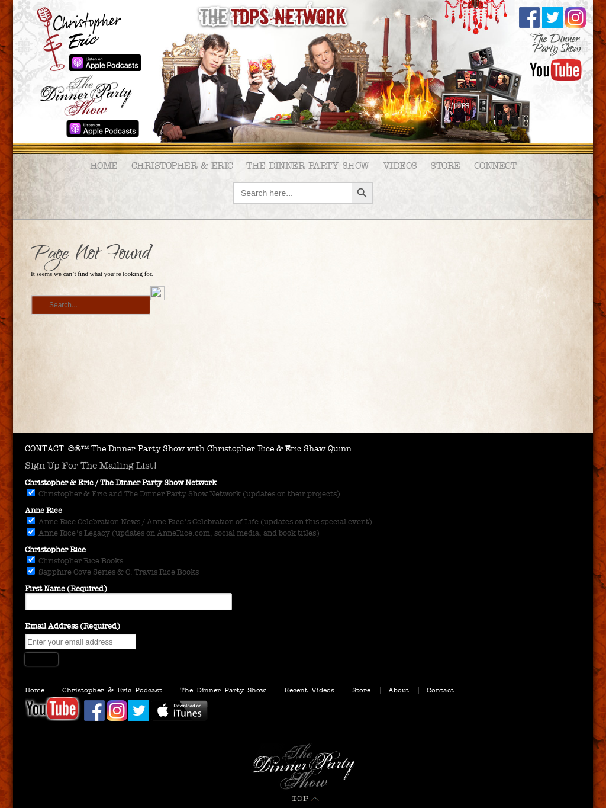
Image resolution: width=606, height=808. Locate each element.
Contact (440, 690)
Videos (400, 165)
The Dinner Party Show (307, 165)
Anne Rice (43, 510)
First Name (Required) (66, 589)
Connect (495, 165)
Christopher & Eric (182, 165)
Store (445, 165)
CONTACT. (45, 449)
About (398, 690)
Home (104, 165)
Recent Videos (309, 690)
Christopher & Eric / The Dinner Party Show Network (121, 483)
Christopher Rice (55, 550)
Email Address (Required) (72, 626)
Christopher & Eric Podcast (112, 690)
